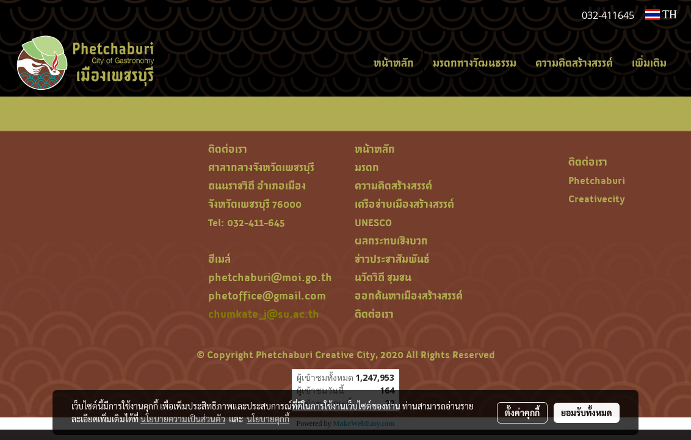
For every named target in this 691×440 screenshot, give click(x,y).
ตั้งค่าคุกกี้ (522, 412)
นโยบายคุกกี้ (268, 418)
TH (661, 15)
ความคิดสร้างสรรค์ (574, 63)
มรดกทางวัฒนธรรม (474, 63)
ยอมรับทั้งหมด (586, 412)
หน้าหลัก (394, 63)
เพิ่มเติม (649, 63)
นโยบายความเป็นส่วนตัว (182, 418)
